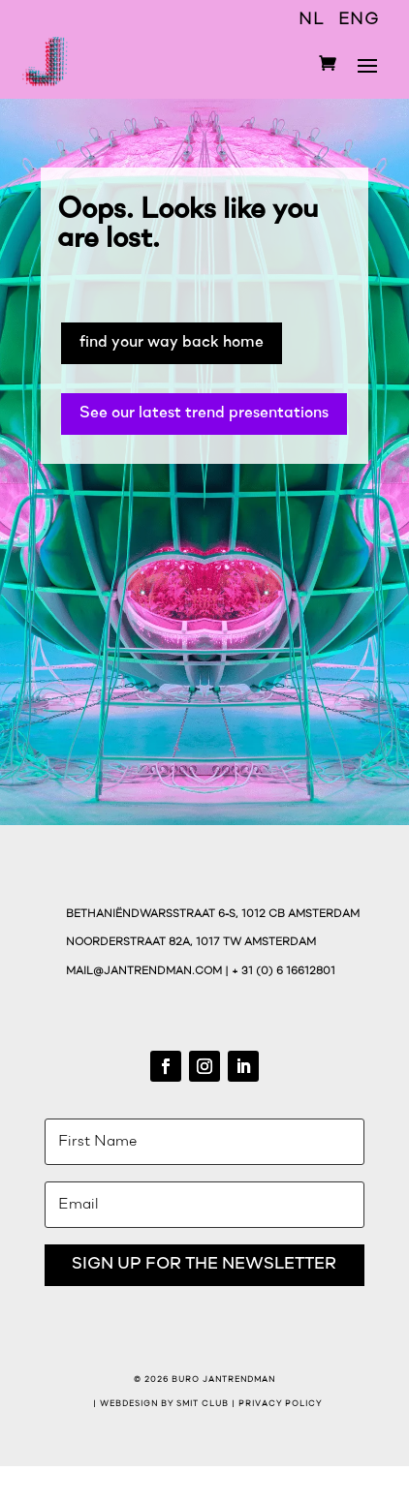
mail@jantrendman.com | (149, 971)
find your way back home (171, 342)
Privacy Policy (280, 1404)
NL (311, 20)
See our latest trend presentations (204, 413)
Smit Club (202, 1404)
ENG (358, 20)
